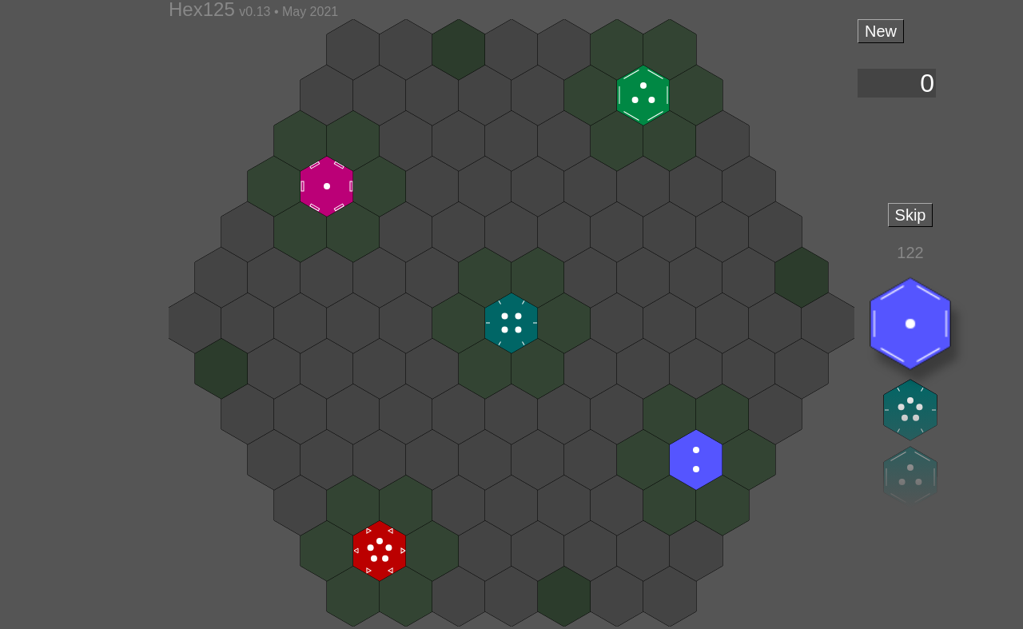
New (881, 31)
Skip (910, 215)
